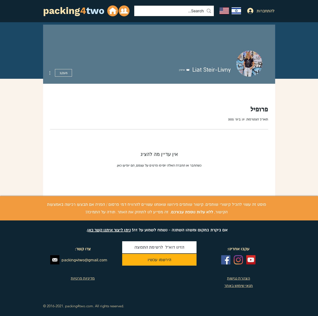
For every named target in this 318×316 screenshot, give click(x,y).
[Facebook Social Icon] (225, 259)
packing (61, 10)
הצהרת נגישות (238, 278)
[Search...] (174, 11)
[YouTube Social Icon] (250, 259)
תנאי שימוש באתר (238, 285)
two (95, 10)
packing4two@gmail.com (84, 260)
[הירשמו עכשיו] (159, 260)
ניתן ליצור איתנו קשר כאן (109, 229)
